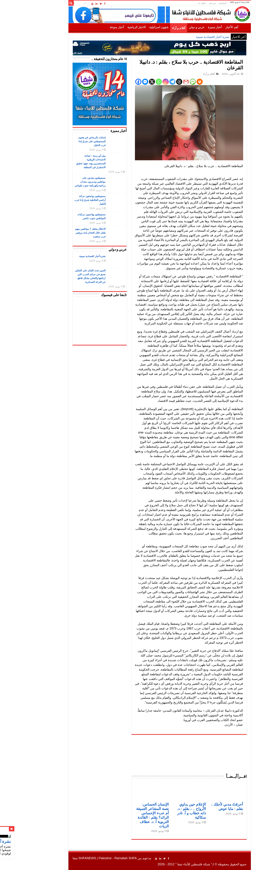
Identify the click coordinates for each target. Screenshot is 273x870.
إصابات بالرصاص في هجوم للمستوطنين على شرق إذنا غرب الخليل (69, 141)
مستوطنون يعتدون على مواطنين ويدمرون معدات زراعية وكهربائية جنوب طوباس (67, 181)
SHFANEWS (64, 858)
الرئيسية (199, 3)
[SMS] (170, 82)
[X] (129, 82)
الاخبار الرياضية (113, 27)
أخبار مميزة (192, 27)
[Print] (177, 82)
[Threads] (156, 82)
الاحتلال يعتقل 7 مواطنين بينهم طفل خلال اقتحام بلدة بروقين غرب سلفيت (67, 232)
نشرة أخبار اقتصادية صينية (189, 37)
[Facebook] (115, 82)
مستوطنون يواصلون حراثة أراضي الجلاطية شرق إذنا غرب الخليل (67, 200)
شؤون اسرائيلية (135, 27)
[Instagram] (142, 82)
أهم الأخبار (208, 27)
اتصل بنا (178, 3)
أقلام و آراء (155, 28)
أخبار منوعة (94, 27)
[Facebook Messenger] (122, 82)
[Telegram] (149, 82)
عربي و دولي (174, 27)
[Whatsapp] (136, 82)
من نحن (189, 3)
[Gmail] (163, 82)
